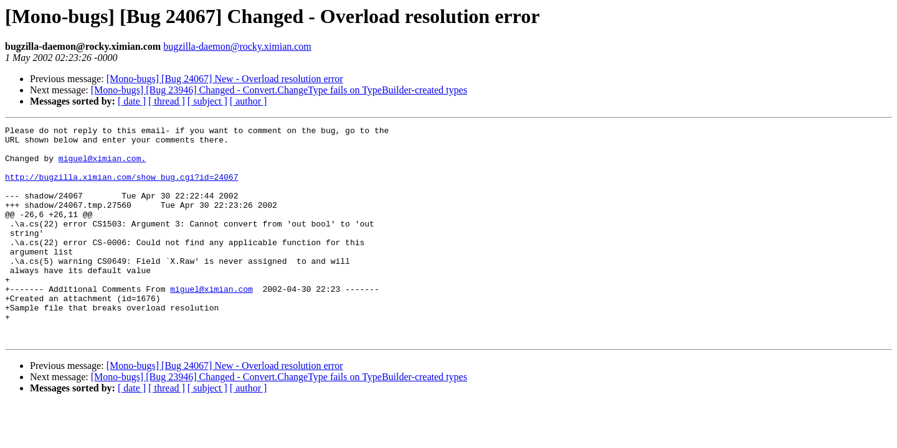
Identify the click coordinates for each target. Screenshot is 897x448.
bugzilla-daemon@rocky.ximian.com (237, 46)
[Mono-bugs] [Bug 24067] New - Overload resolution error (225, 78)
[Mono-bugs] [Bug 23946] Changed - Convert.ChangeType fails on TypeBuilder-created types (279, 90)
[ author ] (248, 101)
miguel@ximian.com (211, 322)
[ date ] (132, 101)
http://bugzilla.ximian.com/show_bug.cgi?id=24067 (121, 188)
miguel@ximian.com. (102, 165)
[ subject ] (207, 101)
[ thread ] (166, 101)
